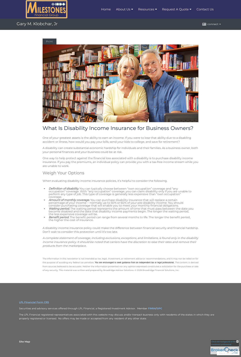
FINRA (152, 308)
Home (106, 9)
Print (49, 41)
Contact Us (205, 9)
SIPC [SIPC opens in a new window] (159, 308)
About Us (123, 9)
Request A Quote (175, 9)
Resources (146, 9)
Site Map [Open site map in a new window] (24, 341)
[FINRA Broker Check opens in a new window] (224, 347)
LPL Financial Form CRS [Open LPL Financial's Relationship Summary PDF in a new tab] (34, 302)
